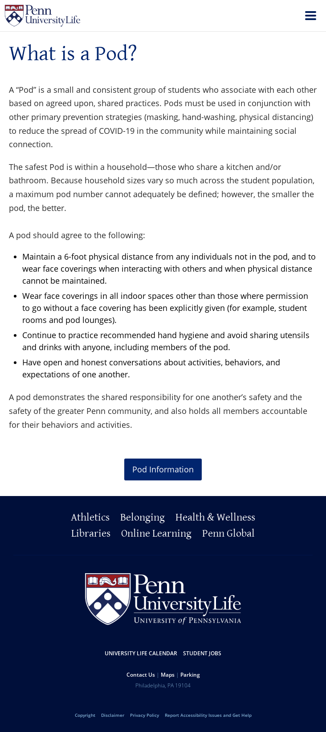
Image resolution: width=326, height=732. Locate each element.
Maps (168, 674)
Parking (190, 674)
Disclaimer (112, 715)
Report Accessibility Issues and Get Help (208, 715)
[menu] (310, 16)
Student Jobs (202, 653)
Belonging (142, 517)
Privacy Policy (144, 715)
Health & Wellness (215, 517)
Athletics (90, 517)
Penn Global (228, 533)
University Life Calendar (141, 653)
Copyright (85, 715)
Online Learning (156, 533)
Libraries (90, 533)
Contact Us (140, 674)
